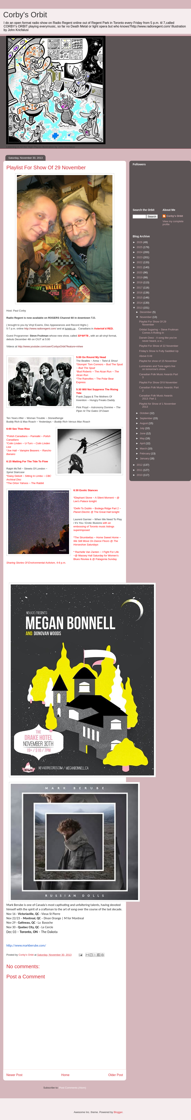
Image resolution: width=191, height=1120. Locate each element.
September (146, 418)
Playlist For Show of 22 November (158, 345)
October (145, 413)
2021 (140, 267)
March (144, 448)
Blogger (118, 1112)
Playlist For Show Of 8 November (158, 382)
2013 (140, 307)
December (146, 312)
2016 (140, 292)
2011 (140, 469)
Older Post (115, 1075)
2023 (140, 257)
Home (65, 1075)
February (145, 453)
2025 (140, 247)
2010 (140, 474)
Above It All (145, 356)
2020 (140, 272)
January (145, 458)
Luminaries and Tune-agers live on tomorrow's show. (157, 368)
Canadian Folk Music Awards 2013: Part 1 (155, 397)
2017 (140, 287)
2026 (140, 242)
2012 (140, 464)
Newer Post (14, 1075)
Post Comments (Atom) (72, 1087)
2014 (140, 302)
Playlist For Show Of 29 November (152, 323)
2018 (140, 282)
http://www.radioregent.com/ (40, 328)
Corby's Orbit (25, 15)
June (143, 433)
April (143, 443)
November (146, 317)
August (144, 423)
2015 (140, 297)
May (142, 438)
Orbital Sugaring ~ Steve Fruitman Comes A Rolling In (158, 331)
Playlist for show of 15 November (158, 360)
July (142, 428)
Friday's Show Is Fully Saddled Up (158, 351)
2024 (140, 252)
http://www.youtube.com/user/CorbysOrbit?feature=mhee (50, 346)
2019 (140, 277)
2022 (140, 262)
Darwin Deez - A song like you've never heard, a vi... (158, 339)
